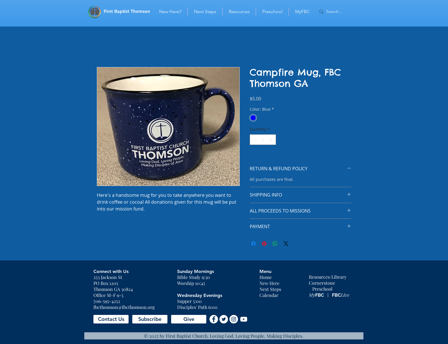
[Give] (188, 319)
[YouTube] (243, 319)
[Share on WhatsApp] (275, 243)
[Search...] (338, 11)
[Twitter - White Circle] (223, 319)
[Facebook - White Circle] (213, 319)
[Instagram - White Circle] (233, 319)
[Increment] (271, 140)
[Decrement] (254, 140)
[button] (111, 319)
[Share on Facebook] (253, 243)
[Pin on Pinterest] (264, 243)
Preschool (322, 289)
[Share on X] (286, 243)
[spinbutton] (263, 140)
